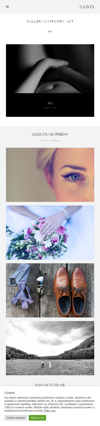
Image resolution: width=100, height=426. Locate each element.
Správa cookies (50, 140)
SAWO (87, 7)
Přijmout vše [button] (37, 417)
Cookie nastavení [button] (16, 417)
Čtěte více (50, 410)
